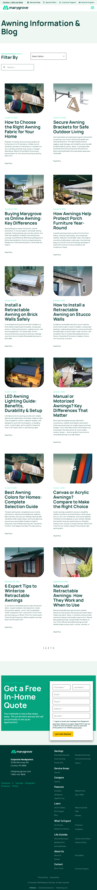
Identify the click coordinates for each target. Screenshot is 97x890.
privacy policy (77, 728)
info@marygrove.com (21, 771)
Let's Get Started (63, 734)
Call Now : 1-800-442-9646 (13, 2)
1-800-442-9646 (18, 774)
